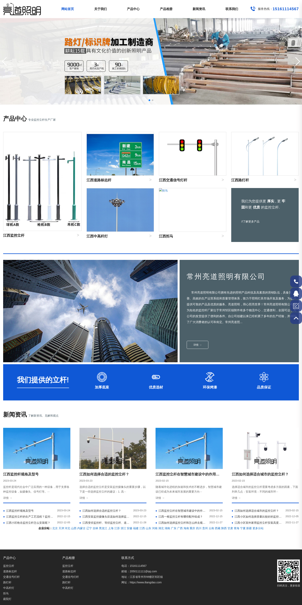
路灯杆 (7, 582)
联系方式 (127, 558)
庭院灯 (7, 598)
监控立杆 (8, 565)
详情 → (197, 344)
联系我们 (232, 9)
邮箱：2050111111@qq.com (139, 571)
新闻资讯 (199, 9)
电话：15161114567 (134, 565)
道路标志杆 (10, 571)
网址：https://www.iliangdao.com (141, 582)
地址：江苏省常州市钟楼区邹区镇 (142, 576)
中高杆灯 (8, 587)
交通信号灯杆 (11, 576)
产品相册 (166, 9)
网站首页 (67, 9)
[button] (297, 61)
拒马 (6, 593)
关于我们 (100, 9)
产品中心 (133, 9)
